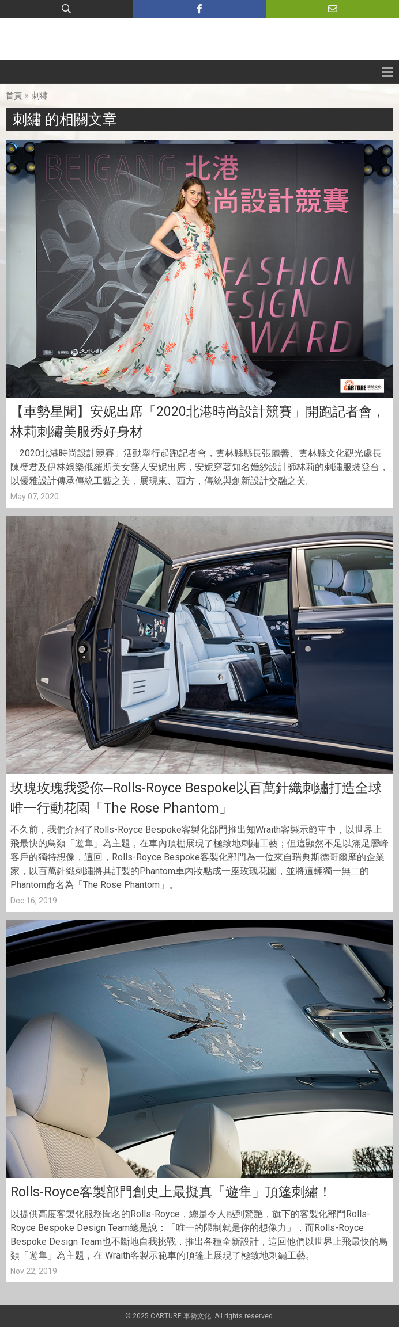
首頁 (14, 95)
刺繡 (40, 95)
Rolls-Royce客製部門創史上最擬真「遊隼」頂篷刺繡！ (171, 1192)
